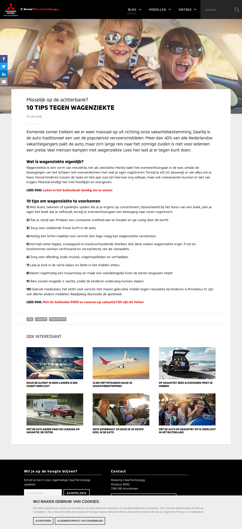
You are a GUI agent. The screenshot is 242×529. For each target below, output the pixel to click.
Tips (29, 318)
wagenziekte (57, 318)
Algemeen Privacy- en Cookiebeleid (80, 521)
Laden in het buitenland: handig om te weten (77, 190)
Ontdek (188, 9)
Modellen (160, 9)
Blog (135, 9)
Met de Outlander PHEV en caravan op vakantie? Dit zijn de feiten (93, 302)
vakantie (41, 318)
